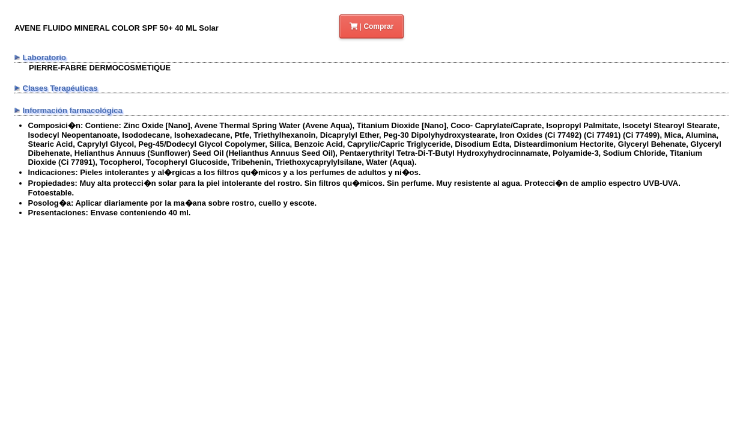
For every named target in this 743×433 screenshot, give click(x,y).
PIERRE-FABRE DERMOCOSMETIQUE (100, 67)
